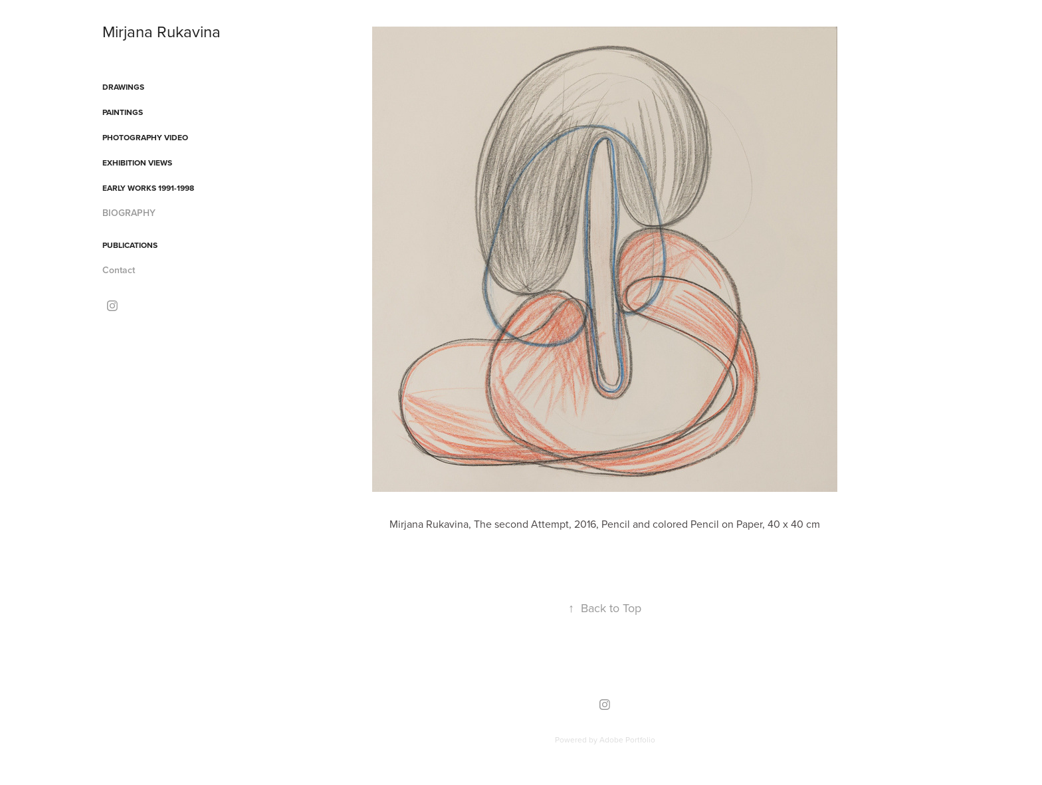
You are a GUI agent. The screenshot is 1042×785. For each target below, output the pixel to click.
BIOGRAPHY (129, 212)
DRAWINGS (123, 86)
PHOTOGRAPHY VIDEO (145, 137)
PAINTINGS (122, 112)
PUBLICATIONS (129, 245)
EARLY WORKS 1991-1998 (148, 187)
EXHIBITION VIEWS (137, 162)
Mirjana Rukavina (161, 31)
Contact (118, 270)
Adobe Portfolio (627, 739)
